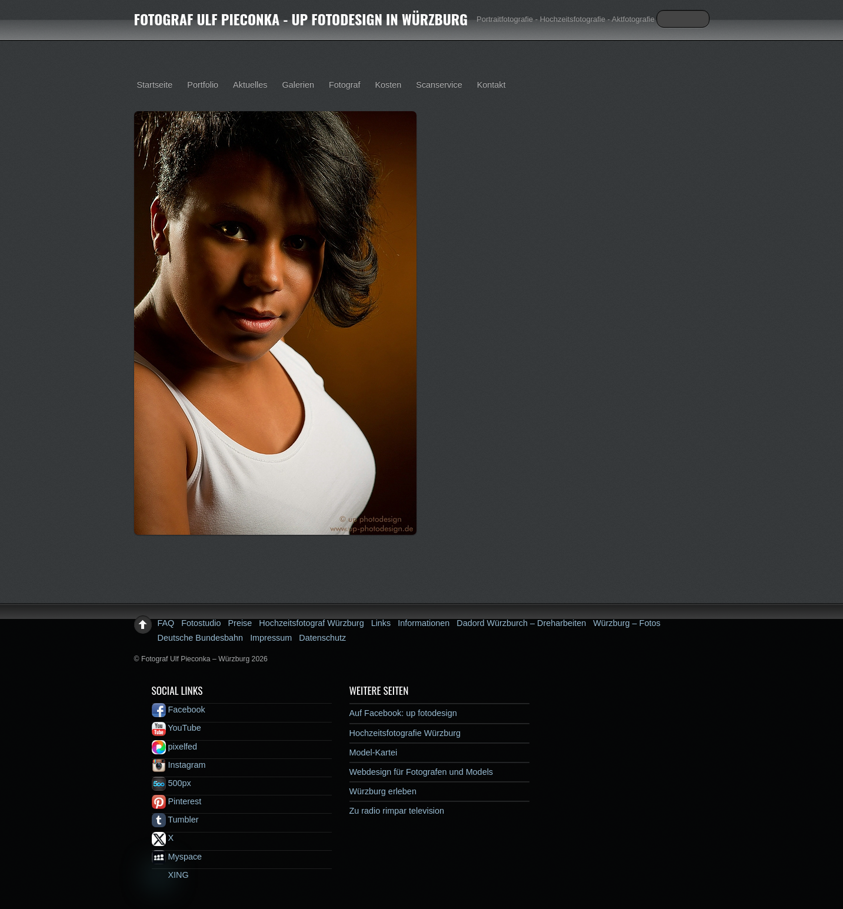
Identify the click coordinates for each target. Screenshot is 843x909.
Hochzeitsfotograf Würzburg (311, 623)
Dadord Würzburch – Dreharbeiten (521, 623)
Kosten (388, 84)
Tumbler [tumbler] (175, 819)
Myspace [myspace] (177, 856)
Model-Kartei (373, 752)
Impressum (271, 637)
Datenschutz (322, 637)
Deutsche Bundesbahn (201, 637)
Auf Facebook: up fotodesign (403, 713)
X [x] (163, 838)
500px (171, 783)
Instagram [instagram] (179, 765)
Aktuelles (250, 84)
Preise (240, 623)
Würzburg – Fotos (626, 623)
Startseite (155, 84)
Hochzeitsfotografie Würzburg (405, 733)
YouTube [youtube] (176, 727)
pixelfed (175, 746)
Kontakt (491, 84)
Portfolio (202, 84)
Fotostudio (201, 623)
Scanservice (439, 84)
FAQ (166, 623)
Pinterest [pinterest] (177, 801)
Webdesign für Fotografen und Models (421, 772)
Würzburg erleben (382, 791)
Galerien (298, 84)
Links (381, 623)
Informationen (423, 623)
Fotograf (345, 84)
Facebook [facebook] (178, 709)
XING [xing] (170, 875)
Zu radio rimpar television (397, 810)
